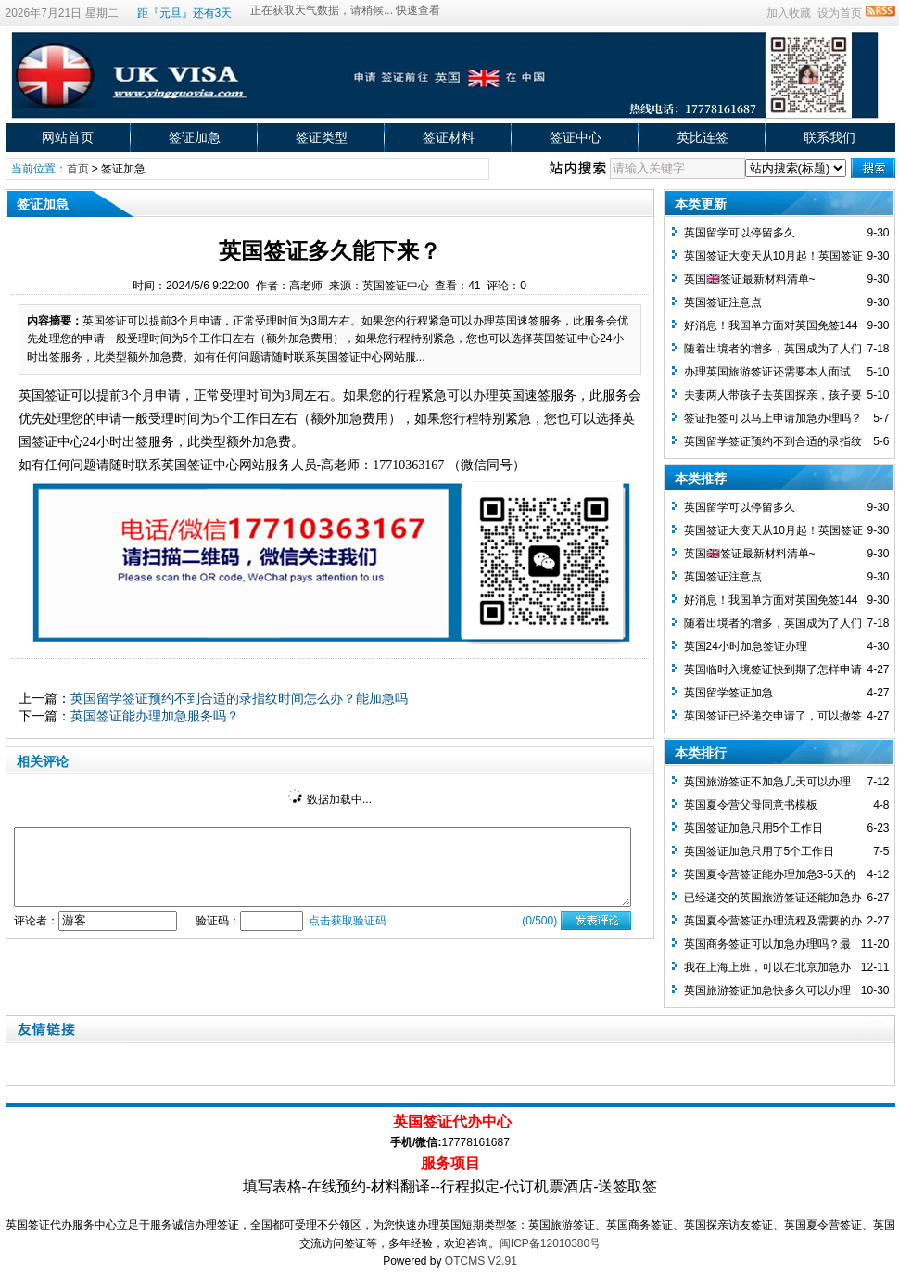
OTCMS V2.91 (481, 1261)
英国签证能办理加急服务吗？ (154, 715)
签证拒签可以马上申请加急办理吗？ (773, 418)
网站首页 (68, 137)
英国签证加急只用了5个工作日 (759, 851)
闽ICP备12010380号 (550, 1243)
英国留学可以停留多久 (739, 232)
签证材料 (449, 137)
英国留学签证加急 (728, 692)
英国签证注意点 (723, 302)
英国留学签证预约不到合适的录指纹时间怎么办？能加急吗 (239, 698)
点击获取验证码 (347, 920)
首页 (78, 168)
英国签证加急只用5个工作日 (754, 828)
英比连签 (702, 137)
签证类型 (322, 137)
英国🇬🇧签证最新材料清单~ (750, 279)
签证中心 (575, 137)
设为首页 (839, 12)
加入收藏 (788, 12)
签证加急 (195, 137)
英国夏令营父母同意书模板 (750, 804)
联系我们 (829, 137)
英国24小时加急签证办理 (745, 646)
